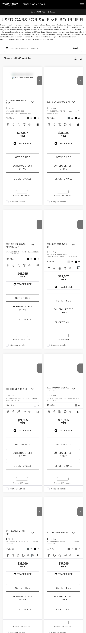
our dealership (43, 32)
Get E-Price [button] (22, 157)
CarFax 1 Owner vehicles (72, 396)
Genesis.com (40, 593)
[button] (38, 12)
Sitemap (27, 591)
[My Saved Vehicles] (51, 12)
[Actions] (37, 102)
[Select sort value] (80, 58)
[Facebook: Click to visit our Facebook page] (6, 577)
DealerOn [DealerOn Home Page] (20, 591)
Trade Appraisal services (22, 458)
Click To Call (22, 178)
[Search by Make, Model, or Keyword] (40, 48)
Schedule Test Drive (22, 167)
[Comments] (37, 124)
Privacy (33, 591)
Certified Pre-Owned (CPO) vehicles (23, 384)
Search (75, 48)
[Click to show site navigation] (83, 4)
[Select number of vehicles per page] (75, 361)
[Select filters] (75, 58)
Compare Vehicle (17, 201)
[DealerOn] (8, 588)
